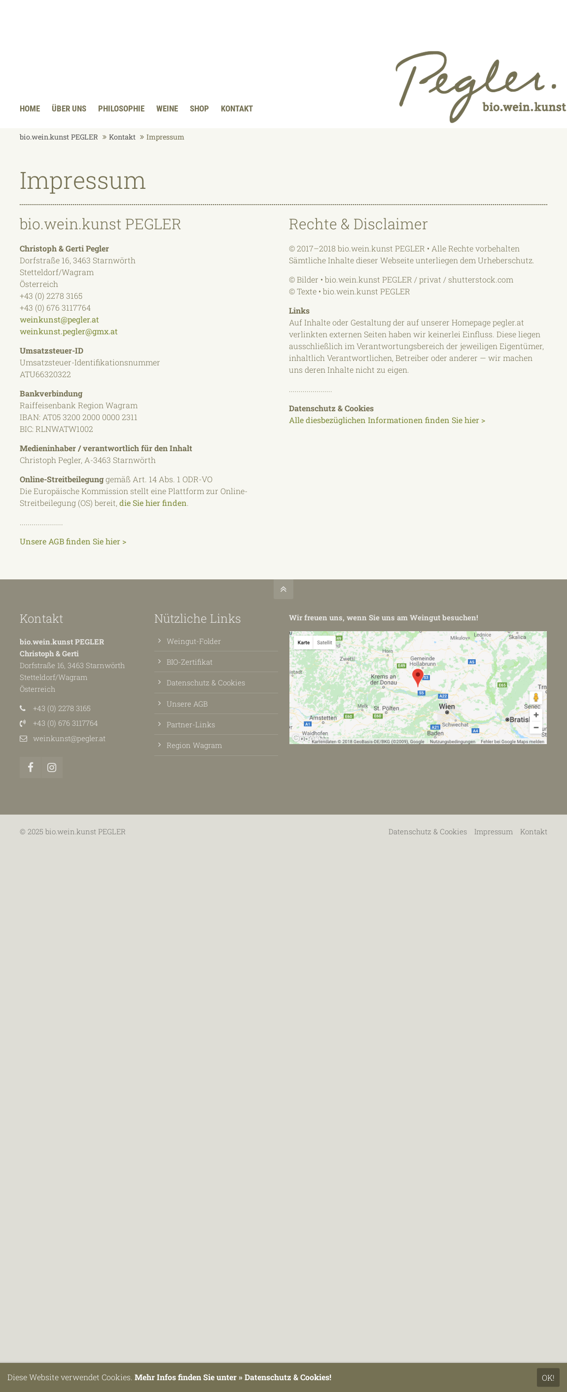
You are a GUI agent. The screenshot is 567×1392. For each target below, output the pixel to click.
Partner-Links (191, 724)
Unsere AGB (187, 704)
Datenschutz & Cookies (206, 682)
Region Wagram (194, 745)
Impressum (493, 831)
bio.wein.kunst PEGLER (59, 137)
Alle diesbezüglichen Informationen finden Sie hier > (387, 420)
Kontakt (122, 137)
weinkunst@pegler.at (59, 319)
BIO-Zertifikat (190, 662)
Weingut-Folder (194, 641)
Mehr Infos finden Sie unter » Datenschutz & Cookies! (233, 1377)
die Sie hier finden (153, 503)
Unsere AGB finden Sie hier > (73, 541)
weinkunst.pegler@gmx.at (69, 331)
